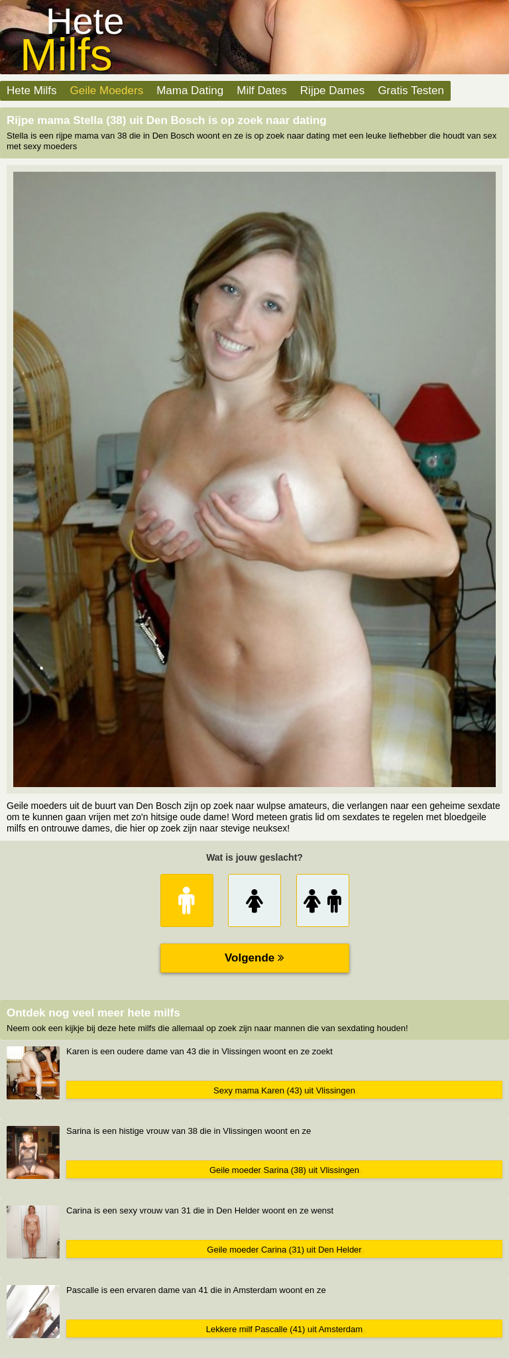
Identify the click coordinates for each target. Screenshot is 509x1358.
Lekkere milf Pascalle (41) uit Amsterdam (284, 1329)
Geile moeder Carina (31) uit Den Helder (284, 1250)
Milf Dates (262, 90)
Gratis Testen (411, 90)
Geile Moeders (107, 90)
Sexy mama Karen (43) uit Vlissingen (284, 1090)
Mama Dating (189, 90)
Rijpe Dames (332, 90)
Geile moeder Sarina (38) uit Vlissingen (284, 1170)
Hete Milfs (32, 90)
